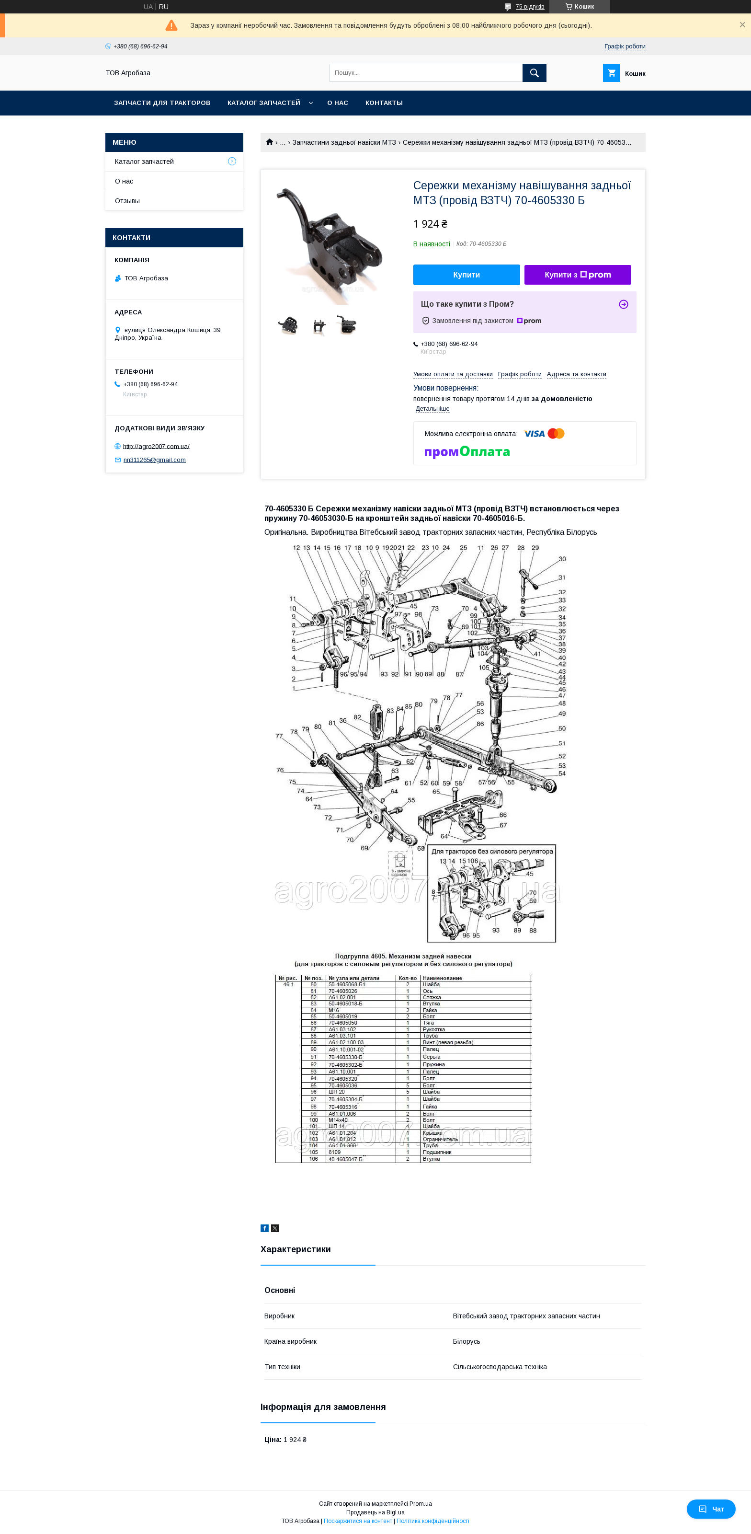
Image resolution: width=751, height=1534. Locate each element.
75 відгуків (530, 6)
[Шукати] (534, 73)
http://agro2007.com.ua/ (156, 446)
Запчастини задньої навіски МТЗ (344, 142)
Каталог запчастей (264, 102)
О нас (337, 102)
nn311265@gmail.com (155, 459)
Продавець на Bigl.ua (375, 1512)
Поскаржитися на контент (358, 1521)
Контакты (384, 102)
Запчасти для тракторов (162, 102)
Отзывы (127, 201)
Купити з (578, 275)
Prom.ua (421, 1503)
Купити (467, 275)
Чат (711, 1509)
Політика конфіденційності (433, 1521)
